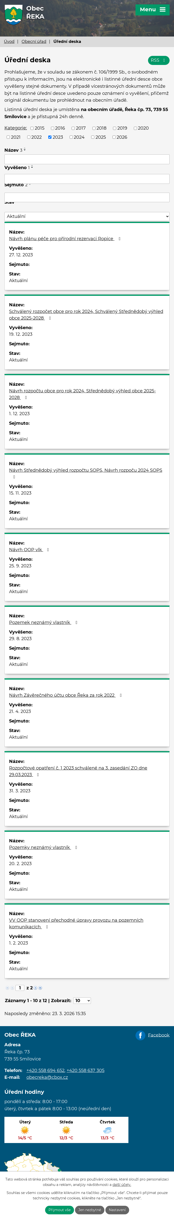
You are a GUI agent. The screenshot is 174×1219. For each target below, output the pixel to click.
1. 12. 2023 (19, 413)
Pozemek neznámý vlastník (44, 622)
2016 (60, 128)
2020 (143, 128)
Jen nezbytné (89, 1210)
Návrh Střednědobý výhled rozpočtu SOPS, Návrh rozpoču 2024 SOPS (85, 473)
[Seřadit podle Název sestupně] (25, 150)
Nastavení (117, 1210)
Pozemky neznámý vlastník (44, 847)
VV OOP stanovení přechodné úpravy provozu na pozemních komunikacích (76, 924)
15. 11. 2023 (20, 493)
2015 (39, 128)
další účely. (121, 1185)
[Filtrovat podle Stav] (87, 216)
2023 (58, 137)
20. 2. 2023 (20, 863)
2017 (81, 128)
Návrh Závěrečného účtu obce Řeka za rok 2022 (66, 695)
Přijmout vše (60, 1210)
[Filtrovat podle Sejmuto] (87, 197)
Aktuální (18, 280)
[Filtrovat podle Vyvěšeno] (87, 179)
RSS (159, 60)
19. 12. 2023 (20, 334)
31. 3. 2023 (19, 791)
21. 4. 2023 (20, 711)
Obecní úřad (34, 41)
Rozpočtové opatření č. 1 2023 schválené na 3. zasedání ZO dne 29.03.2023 (78, 771)
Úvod (9, 41)
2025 (101, 137)
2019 (122, 128)
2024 (79, 137)
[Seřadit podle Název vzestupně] (25, 148)
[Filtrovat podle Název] (87, 159)
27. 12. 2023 (21, 255)
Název (13, 150)
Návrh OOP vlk (30, 549)
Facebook (159, 1035)
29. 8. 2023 (20, 638)
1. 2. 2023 (18, 943)
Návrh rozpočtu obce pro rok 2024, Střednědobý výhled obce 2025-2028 (82, 394)
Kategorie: (15, 128)
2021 (16, 137)
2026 (122, 137)
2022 (36, 137)
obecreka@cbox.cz (47, 1077)
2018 (101, 128)
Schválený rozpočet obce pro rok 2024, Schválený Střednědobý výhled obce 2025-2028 (86, 315)
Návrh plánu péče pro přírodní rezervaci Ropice (65, 238)
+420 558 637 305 (85, 1070)
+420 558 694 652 (45, 1070)
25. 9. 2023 (20, 566)
